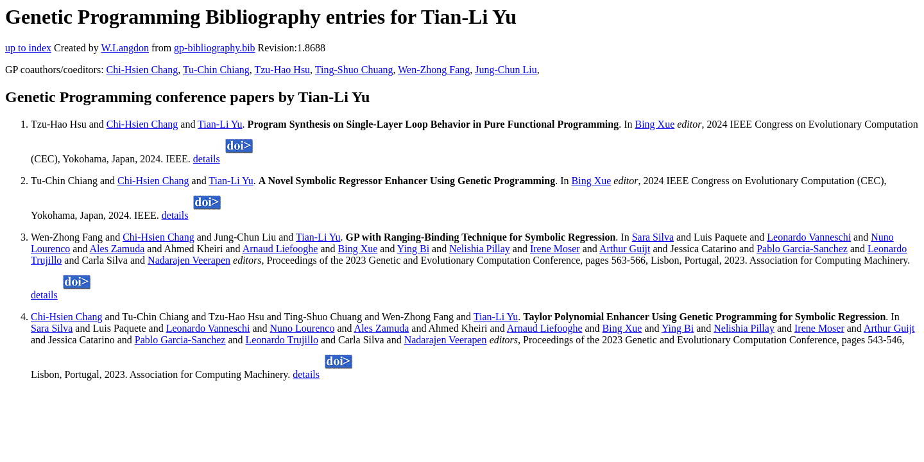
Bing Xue (654, 124)
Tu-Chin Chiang (216, 69)
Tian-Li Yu (220, 124)
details (206, 158)
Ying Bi (413, 248)
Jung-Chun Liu (505, 69)
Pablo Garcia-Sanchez (802, 248)
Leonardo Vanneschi (809, 237)
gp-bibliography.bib (214, 47)
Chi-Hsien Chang (142, 69)
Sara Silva (653, 237)
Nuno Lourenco (302, 328)
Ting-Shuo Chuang (354, 69)
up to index (28, 47)
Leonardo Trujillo (282, 339)
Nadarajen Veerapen (189, 260)
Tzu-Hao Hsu (282, 69)
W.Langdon (125, 47)
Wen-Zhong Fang (434, 69)
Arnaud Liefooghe (280, 248)
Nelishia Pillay (479, 248)
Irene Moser (555, 248)
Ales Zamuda (117, 248)
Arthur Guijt (625, 248)
